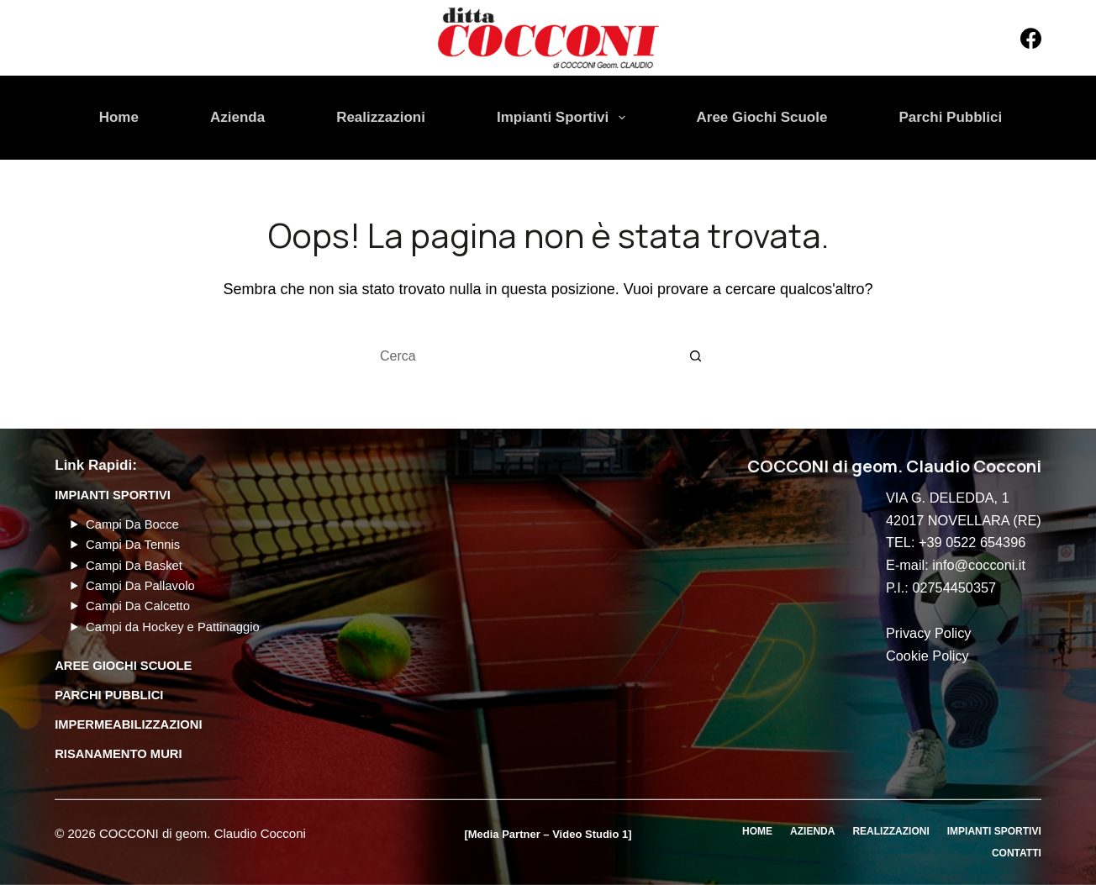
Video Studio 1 (590, 833)
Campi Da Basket (134, 565)
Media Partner (504, 833)
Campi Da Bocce (132, 524)
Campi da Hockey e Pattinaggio (173, 627)
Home (119, 117)
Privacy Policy (928, 632)
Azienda (237, 117)
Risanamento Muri (118, 754)
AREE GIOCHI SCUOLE (123, 665)
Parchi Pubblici (950, 117)
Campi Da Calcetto (138, 606)
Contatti (1016, 852)
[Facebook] (1030, 38)
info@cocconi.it (978, 564)
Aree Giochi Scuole (762, 117)
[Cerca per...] (527, 357)
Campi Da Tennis (133, 544)
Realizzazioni (380, 117)
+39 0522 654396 (972, 542)
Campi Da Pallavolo (140, 586)
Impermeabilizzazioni (128, 724)
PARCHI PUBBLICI (109, 695)
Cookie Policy (927, 655)
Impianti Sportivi (564, 118)
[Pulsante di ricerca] (695, 357)
